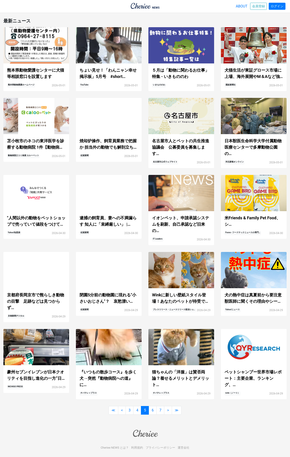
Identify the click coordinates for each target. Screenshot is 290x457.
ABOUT (241, 6)
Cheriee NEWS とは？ (115, 447)
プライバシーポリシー (160, 447)
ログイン (277, 6)
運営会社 (183, 447)
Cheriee (145, 433)
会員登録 (258, 6)
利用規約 (137, 447)
